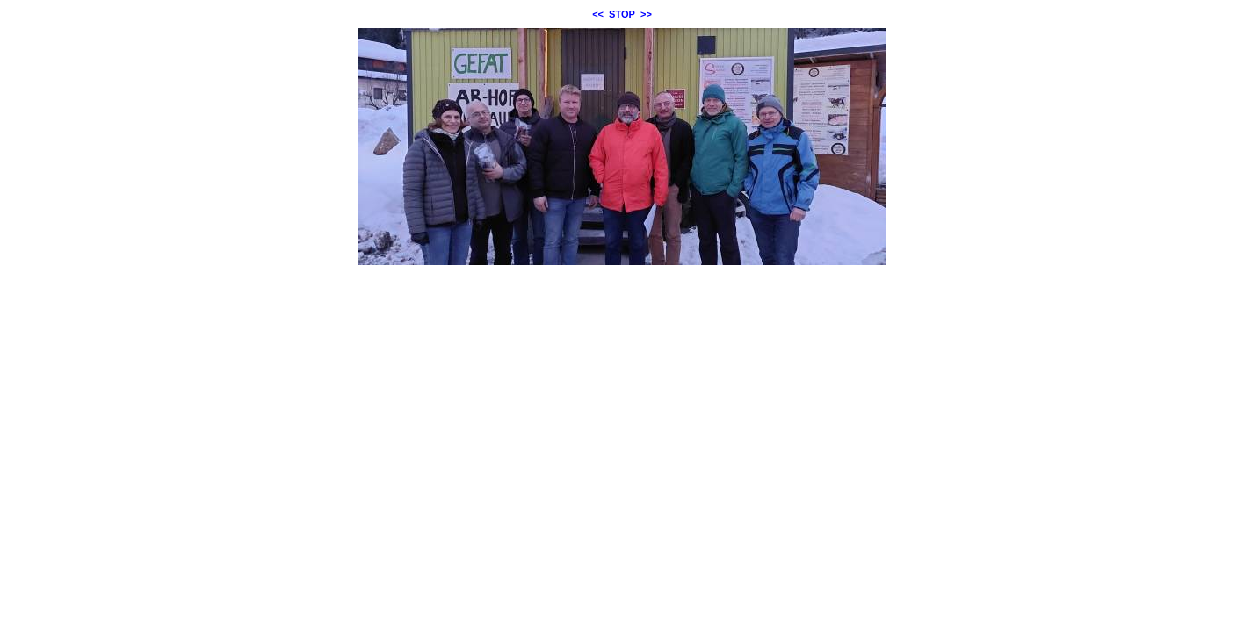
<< (598, 14)
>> (646, 14)
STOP (622, 14)
